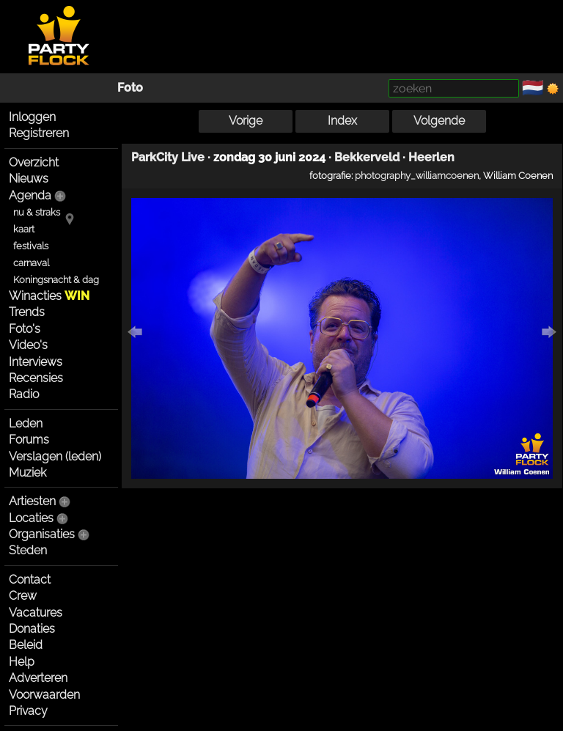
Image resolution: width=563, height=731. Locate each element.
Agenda (30, 195)
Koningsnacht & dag (56, 279)
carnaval (31, 262)
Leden (26, 423)
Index (342, 121)
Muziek (27, 473)
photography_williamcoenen (417, 175)
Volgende (439, 121)
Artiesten (32, 501)
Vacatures (35, 613)
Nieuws (28, 178)
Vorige (245, 121)
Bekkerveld (367, 157)
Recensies (36, 378)
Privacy (28, 711)
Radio (24, 394)
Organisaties (42, 534)
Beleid (26, 645)
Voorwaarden (44, 695)
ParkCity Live (168, 157)
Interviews (35, 362)
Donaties (32, 629)
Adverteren (38, 678)
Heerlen (431, 157)
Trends (27, 312)
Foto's (24, 329)
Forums (29, 440)
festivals (30, 245)
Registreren (39, 133)
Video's (28, 345)
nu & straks (36, 212)
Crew (23, 596)
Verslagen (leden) (55, 456)
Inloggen (32, 117)
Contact (30, 580)
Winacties (49, 296)
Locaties (31, 518)
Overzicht (34, 162)
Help (21, 662)
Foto (130, 88)
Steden (28, 550)
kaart (23, 229)
